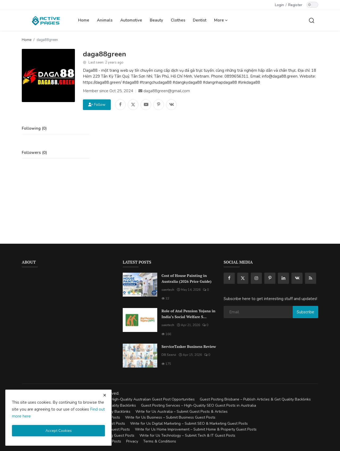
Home (83, 20)
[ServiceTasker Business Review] (140, 356)
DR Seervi (169, 355)
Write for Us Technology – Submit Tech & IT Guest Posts (187, 435)
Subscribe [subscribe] (305, 312)
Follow (96, 104)
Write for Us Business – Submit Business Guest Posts (170, 417)
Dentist (199, 20)
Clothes (178, 20)
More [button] (221, 20)
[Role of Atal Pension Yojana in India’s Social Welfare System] (140, 320)
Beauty (156, 20)
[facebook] (229, 278)
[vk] (297, 278)
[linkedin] (283, 278)
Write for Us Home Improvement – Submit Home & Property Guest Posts (196, 429)
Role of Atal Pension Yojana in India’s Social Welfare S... (188, 313)
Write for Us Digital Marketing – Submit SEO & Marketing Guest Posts (189, 423)
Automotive (131, 20)
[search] (311, 20)
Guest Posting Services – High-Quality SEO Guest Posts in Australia (198, 405)
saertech (168, 290)
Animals (105, 20)
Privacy (132, 441)
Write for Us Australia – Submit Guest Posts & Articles (181, 411)
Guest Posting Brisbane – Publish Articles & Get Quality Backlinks (255, 399)
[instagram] (256, 278)
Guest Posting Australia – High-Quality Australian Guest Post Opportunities (131, 399)
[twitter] (242, 278)
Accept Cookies (58, 430)
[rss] (310, 278)
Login (279, 4)
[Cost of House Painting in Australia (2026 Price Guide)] (140, 285)
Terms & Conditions (159, 441)
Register (295, 4)
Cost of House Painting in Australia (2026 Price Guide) (186, 278)
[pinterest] (269, 278)
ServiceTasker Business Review (189, 346)
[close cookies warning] (104, 395)
